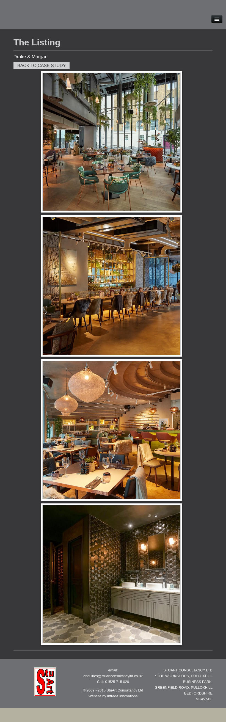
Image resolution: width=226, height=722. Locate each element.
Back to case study (41, 65)
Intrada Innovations (122, 696)
